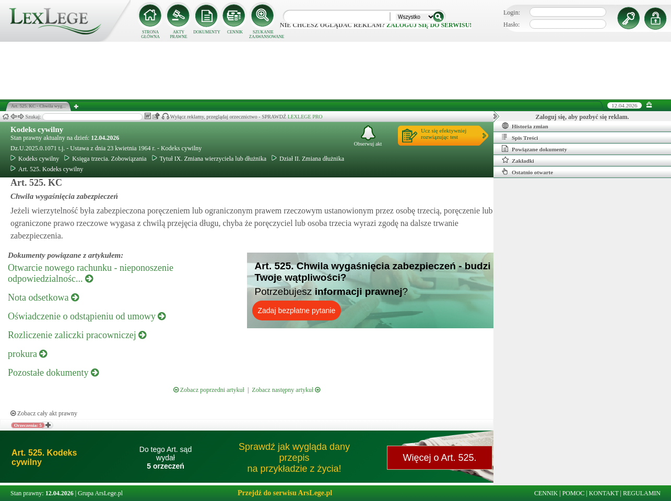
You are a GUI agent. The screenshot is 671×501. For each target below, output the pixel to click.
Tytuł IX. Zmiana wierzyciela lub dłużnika (209, 158)
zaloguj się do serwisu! (429, 25)
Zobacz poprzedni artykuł (208, 389)
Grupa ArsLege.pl (100, 493)
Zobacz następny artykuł (286, 389)
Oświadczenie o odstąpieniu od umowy (87, 316)
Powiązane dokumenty (534, 148)
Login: (511, 12)
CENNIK (235, 32)
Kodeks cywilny (36, 129)
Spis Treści (520, 137)
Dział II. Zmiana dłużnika (308, 158)
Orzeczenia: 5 (28, 425)
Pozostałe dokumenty (53, 372)
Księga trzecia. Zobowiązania (105, 158)
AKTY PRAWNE (178, 34)
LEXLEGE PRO (305, 117)
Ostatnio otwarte (527, 171)
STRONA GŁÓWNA (150, 34)
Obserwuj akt (368, 136)
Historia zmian (525, 125)
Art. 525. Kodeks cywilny (46, 169)
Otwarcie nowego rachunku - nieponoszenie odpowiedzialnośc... (90, 273)
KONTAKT (604, 493)
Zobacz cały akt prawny (43, 413)
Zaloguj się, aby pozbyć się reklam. (582, 117)
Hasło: (511, 24)
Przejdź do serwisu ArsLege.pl (285, 493)
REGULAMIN (642, 493)
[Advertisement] (335, 70)
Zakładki (518, 160)
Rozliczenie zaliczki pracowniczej (77, 335)
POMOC (573, 493)
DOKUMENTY (206, 32)
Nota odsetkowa (43, 297)
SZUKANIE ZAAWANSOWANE (263, 34)
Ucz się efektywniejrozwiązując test (443, 133)
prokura (27, 354)
